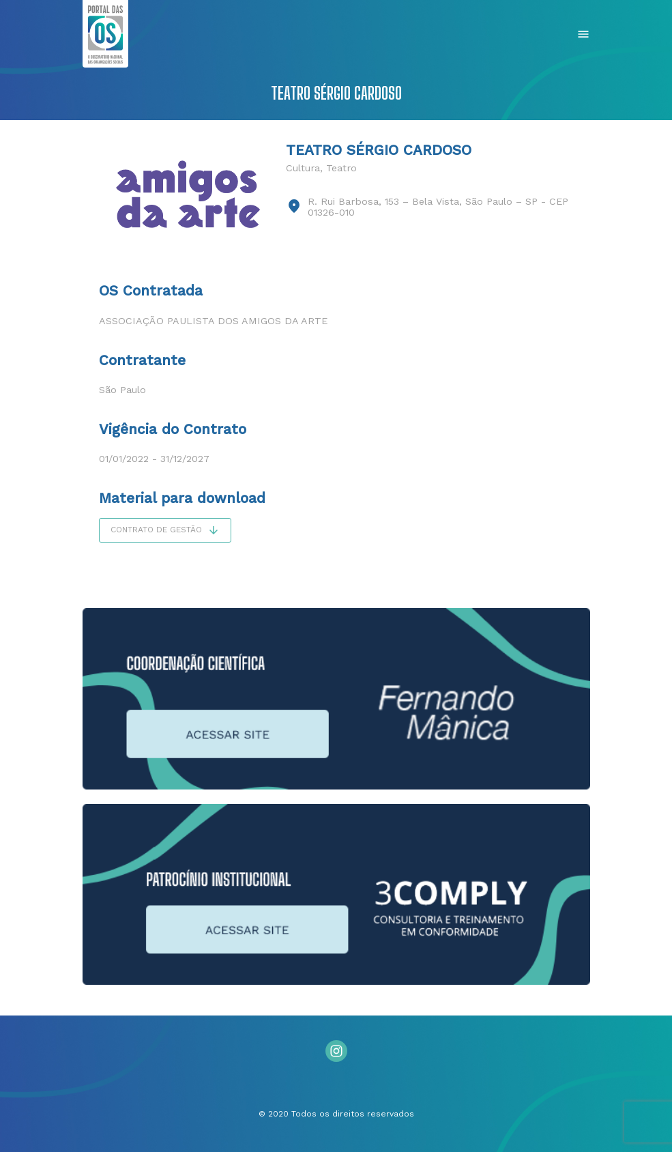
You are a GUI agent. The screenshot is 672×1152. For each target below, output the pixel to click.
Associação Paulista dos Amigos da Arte (213, 320)
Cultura (303, 167)
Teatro (341, 167)
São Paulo (122, 389)
